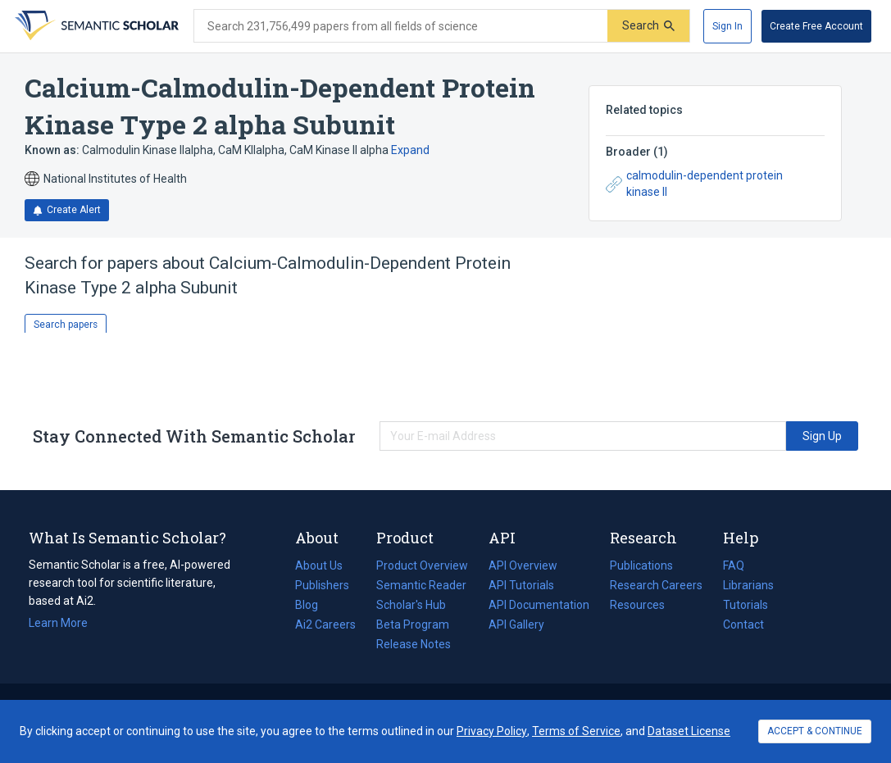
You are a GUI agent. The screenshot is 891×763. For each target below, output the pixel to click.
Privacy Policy (492, 731)
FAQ (733, 565)
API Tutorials (521, 585)
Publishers (322, 585)
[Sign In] (727, 26)
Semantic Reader (421, 585)
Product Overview (422, 565)
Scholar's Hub (411, 604)
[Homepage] (95, 26)
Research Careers (656, 585)
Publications (641, 565)
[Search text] (400, 26)
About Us (319, 565)
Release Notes (413, 644)
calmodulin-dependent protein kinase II (694, 183)
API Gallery (516, 624)
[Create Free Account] (816, 26)
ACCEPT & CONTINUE (814, 731)
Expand (410, 150)
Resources (637, 605)
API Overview (523, 565)
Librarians (748, 585)
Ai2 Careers (325, 624)
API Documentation (539, 605)
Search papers (66, 324)
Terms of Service (576, 731)
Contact (743, 624)
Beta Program (412, 624)
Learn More (58, 622)
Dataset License (689, 731)
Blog (313, 605)
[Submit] (648, 26)
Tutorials (745, 604)
